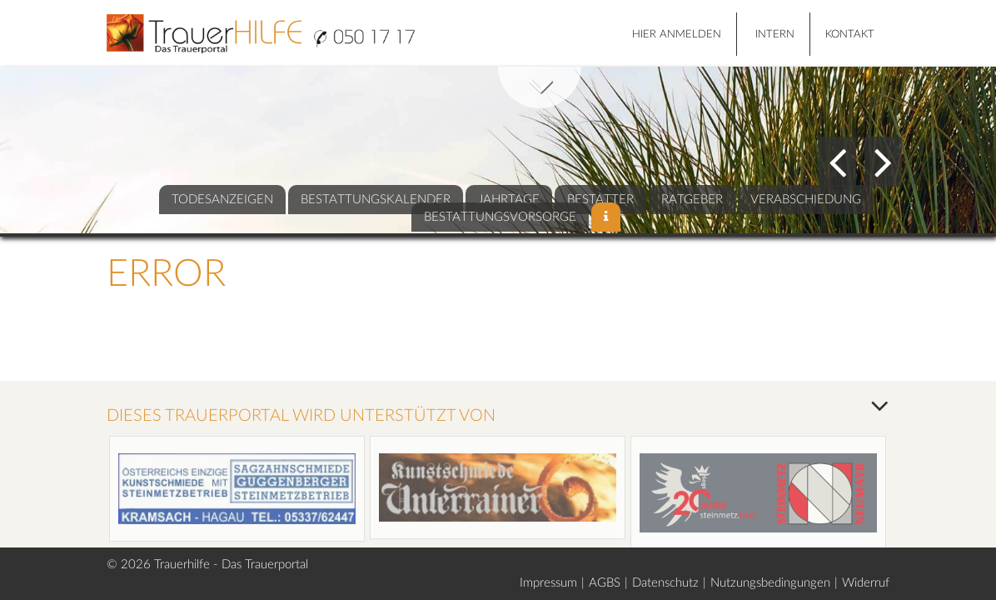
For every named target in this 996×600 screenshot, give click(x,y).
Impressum (548, 583)
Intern (774, 34)
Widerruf (865, 583)
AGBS (604, 583)
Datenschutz (665, 583)
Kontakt (849, 34)
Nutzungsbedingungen (770, 583)
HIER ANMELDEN (676, 34)
